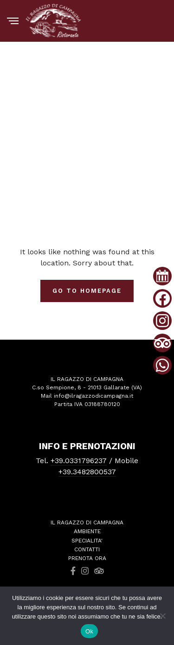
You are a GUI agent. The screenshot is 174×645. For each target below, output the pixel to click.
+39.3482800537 (87, 471)
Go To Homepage (86, 290)
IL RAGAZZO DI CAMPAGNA (87, 522)
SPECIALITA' (87, 540)
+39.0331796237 (79, 460)
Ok (89, 631)
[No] (162, 615)
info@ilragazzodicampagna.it (93, 396)
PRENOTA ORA (87, 558)
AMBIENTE (87, 531)
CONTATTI (87, 549)
